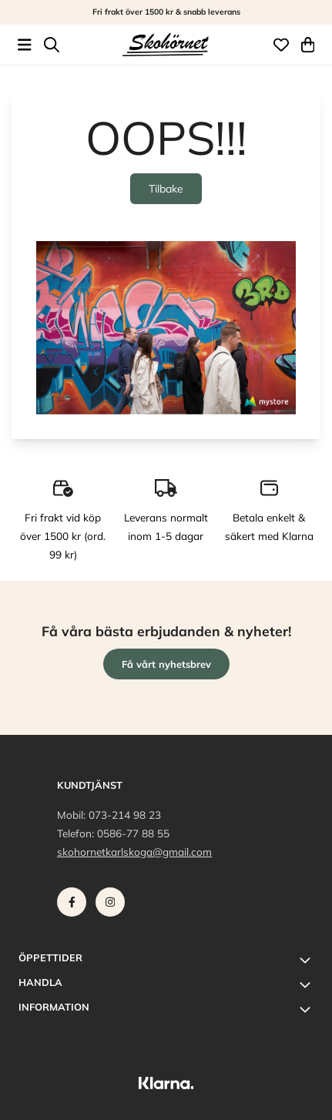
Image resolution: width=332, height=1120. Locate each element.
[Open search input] (51, 44)
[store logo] (165, 45)
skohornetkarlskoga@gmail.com (134, 851)
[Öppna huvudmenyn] (25, 45)
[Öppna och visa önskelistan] (281, 45)
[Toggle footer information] (307, 960)
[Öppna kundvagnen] (308, 45)
